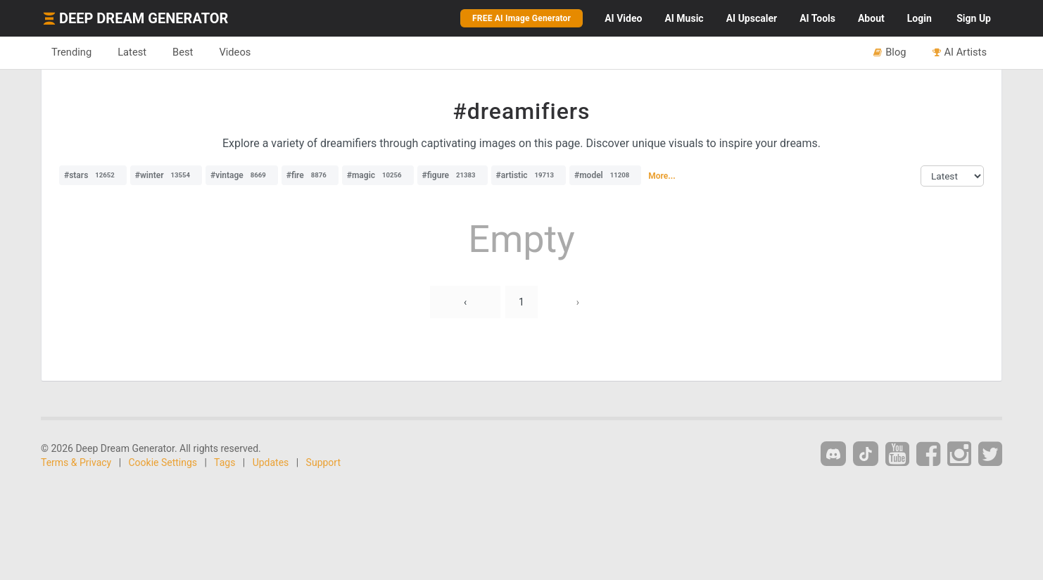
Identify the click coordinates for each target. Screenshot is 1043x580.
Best (182, 52)
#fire (310, 175)
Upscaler (751, 18)
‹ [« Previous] (465, 302)
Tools (817, 18)
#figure (452, 175)
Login (919, 18)
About (871, 18)
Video (623, 18)
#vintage (241, 175)
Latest (132, 52)
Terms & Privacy (76, 462)
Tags (224, 462)
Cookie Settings (163, 462)
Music (683, 18)
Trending (71, 52)
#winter (166, 175)
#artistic (528, 175)
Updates (271, 462)
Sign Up (973, 18)
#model (605, 175)
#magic (378, 175)
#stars (93, 175)
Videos (235, 52)
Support (323, 462)
